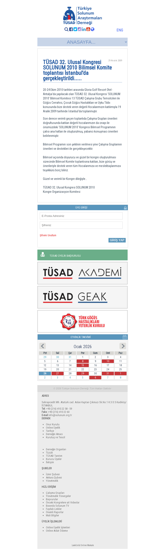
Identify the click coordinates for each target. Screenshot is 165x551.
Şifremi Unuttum (48, 235)
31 (108, 373)
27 (57, 373)
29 (82, 373)
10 (108, 361)
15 (82, 365)
